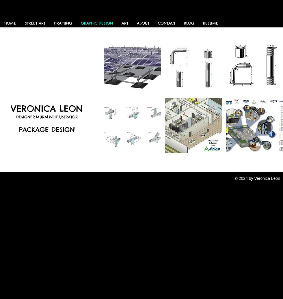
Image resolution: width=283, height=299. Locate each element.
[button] (132, 66)
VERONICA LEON (47, 108)
